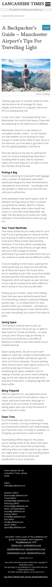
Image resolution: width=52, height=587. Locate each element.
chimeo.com (16, 545)
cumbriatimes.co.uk (32, 545)
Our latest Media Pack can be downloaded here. (26, 576)
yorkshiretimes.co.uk (36, 553)
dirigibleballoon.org (16, 549)
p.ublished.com (24, 542)
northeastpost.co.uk (16, 553)
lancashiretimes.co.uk (35, 549)
